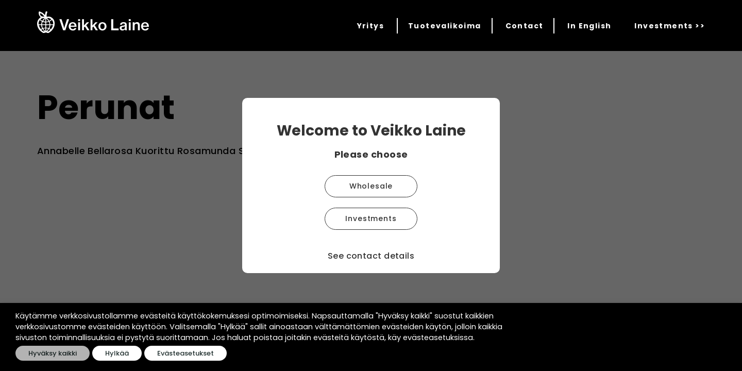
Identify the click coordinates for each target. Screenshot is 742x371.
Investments (370, 218)
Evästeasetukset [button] (185, 353)
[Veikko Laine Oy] (93, 22)
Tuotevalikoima (444, 26)
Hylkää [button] (117, 353)
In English (589, 26)
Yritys (370, 26)
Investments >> (669, 26)
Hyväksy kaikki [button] (52, 353)
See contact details (371, 256)
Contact (524, 26)
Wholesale (371, 186)
